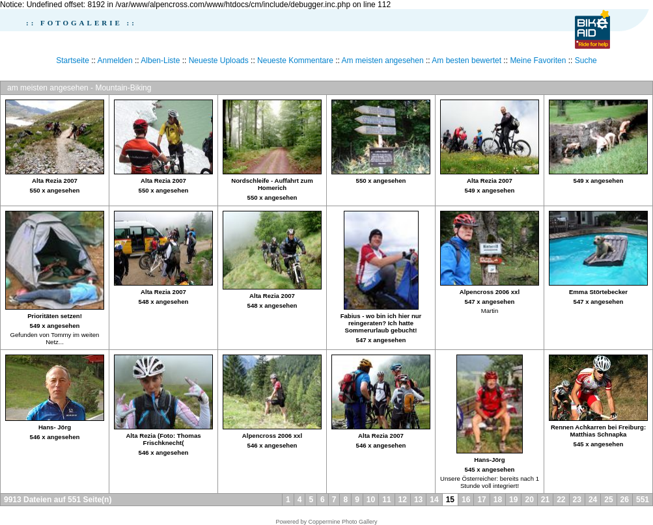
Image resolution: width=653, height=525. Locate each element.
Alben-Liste (160, 60)
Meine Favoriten (538, 60)
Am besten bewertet (466, 60)
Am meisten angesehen (383, 60)
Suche (586, 60)
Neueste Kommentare (295, 60)
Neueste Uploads (219, 60)
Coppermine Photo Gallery (342, 521)
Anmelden (115, 60)
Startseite (72, 60)
